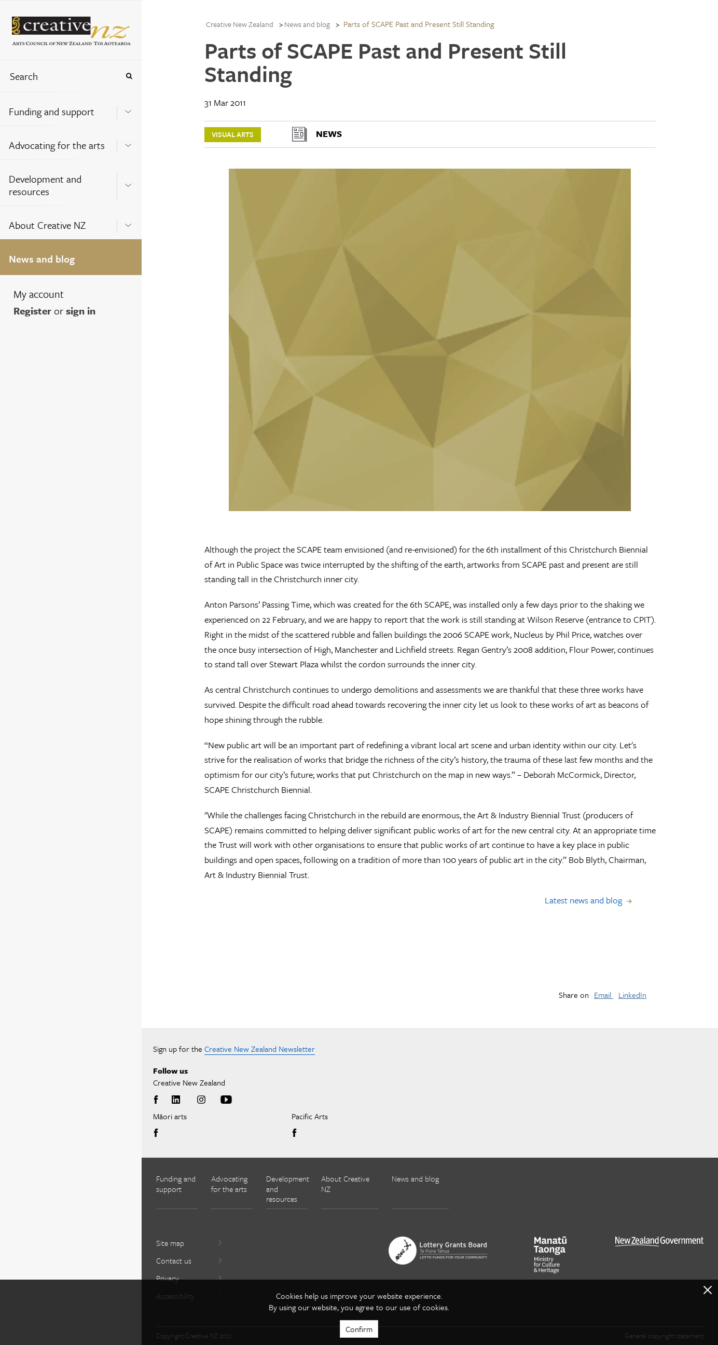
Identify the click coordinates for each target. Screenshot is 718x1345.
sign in (80, 311)
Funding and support (51, 111)
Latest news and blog (583, 900)
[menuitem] (71, 109)
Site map (189, 1242)
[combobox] (59, 76)
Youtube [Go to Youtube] (226, 1100)
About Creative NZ (47, 225)
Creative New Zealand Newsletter (259, 1048)
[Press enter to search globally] (129, 76)
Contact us (189, 1260)
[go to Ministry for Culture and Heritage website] (550, 1255)
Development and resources (45, 185)
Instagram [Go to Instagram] (201, 1100)
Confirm (359, 1329)
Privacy (189, 1278)
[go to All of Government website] (659, 1241)
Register (32, 311)
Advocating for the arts (57, 145)
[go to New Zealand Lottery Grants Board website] (438, 1251)
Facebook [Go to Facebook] (157, 1100)
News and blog (42, 259)
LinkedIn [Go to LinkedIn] (175, 1100)
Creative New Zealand (239, 24)
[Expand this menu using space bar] (128, 108)
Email (603, 994)
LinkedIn (632, 994)
